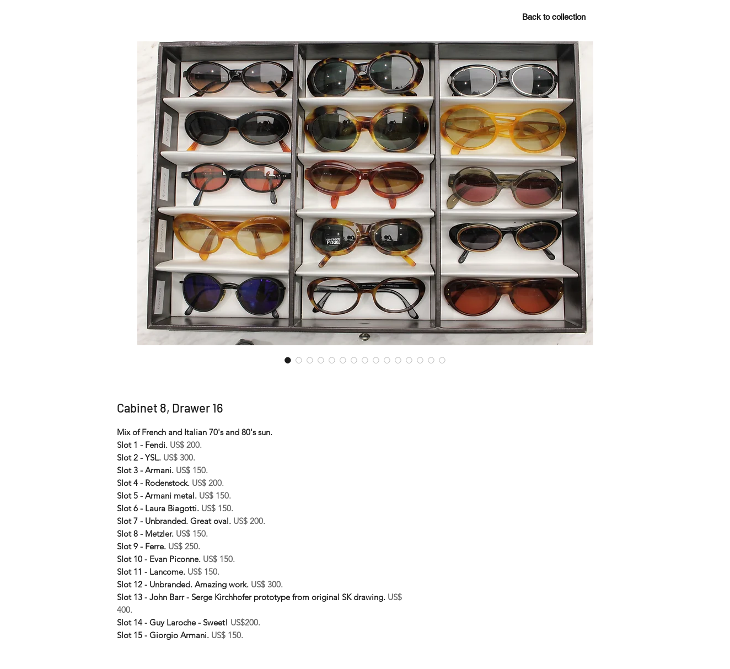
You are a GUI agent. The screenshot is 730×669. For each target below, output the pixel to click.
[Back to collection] (553, 17)
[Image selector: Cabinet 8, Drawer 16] (287, 360)
